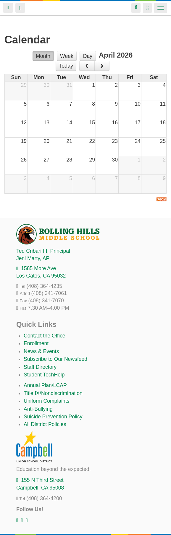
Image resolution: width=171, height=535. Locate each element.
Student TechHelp (44, 375)
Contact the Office (44, 336)
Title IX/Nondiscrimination (53, 393)
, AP (32, 258)
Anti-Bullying (38, 409)
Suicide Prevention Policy (53, 417)
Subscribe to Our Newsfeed (55, 359)
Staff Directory (40, 367)
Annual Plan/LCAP (45, 385)
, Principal (43, 251)
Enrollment (36, 343)
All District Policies (45, 424)
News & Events (41, 351)
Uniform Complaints (46, 401)
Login (8, 7)
